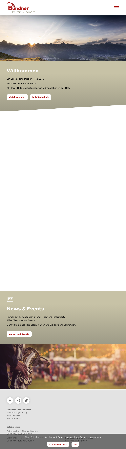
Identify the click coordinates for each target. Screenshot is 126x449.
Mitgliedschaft (40, 97)
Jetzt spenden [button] (17, 97)
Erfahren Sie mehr (58, 444)
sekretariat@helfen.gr (17, 412)
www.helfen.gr (13, 415)
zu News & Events (19, 334)
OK (75, 444)
